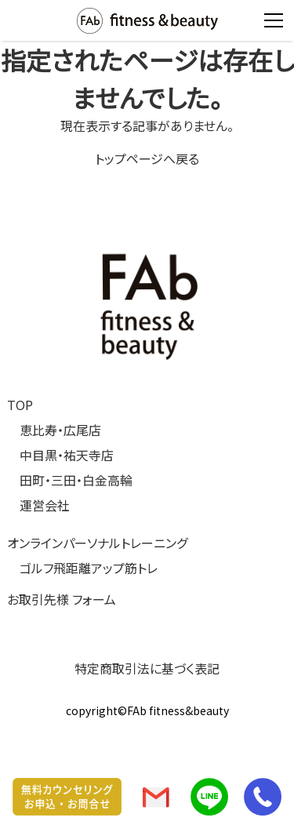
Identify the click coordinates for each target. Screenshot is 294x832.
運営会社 (45, 505)
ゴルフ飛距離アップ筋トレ (89, 567)
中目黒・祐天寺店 (67, 454)
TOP (20, 404)
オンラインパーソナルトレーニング (97, 542)
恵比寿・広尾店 (60, 429)
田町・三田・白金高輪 (76, 479)
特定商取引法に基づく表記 (147, 668)
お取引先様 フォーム (61, 599)
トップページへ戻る (147, 158)
